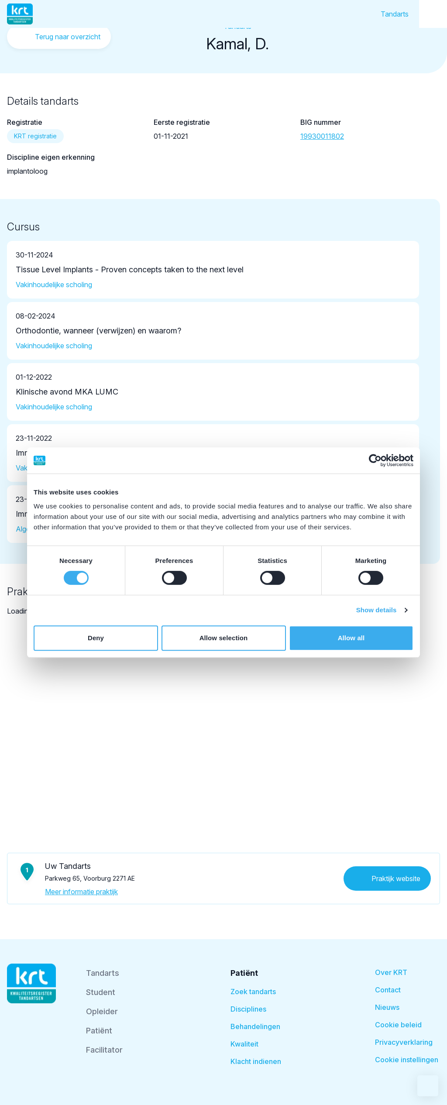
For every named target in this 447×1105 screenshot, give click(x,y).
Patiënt (99, 1030)
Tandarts (395, 14)
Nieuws (387, 1007)
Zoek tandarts (253, 991)
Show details (376, 610)
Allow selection (223, 638)
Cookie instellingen (406, 1059)
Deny (96, 638)
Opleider (102, 1011)
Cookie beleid (398, 1024)
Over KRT (391, 972)
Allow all (351, 638)
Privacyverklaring (404, 1042)
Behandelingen (255, 1026)
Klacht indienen (255, 1061)
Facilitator (104, 1049)
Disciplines (248, 1009)
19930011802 (322, 136)
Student (100, 992)
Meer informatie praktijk (81, 891)
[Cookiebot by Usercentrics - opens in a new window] (375, 460)
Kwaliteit (244, 1044)
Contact (388, 989)
